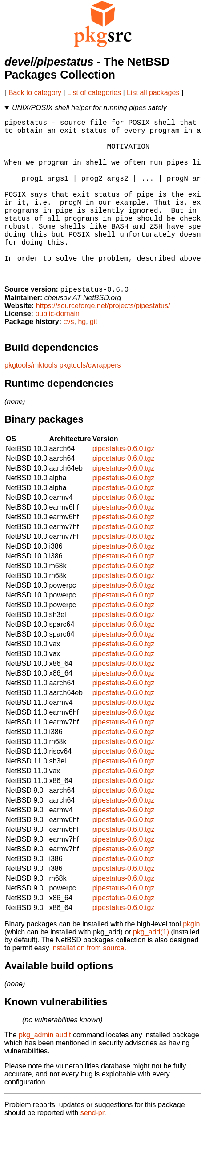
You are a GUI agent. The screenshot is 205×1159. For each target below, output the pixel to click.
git (93, 356)
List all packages (153, 92)
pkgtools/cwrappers (90, 400)
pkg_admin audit (45, 1070)
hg (82, 356)
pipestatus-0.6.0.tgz (123, 483)
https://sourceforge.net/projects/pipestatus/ (103, 340)
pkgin (191, 959)
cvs (69, 356)
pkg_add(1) (151, 967)
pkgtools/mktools (30, 400)
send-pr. (93, 1147)
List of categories (94, 92)
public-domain (57, 348)
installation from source (88, 983)
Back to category (34, 92)
